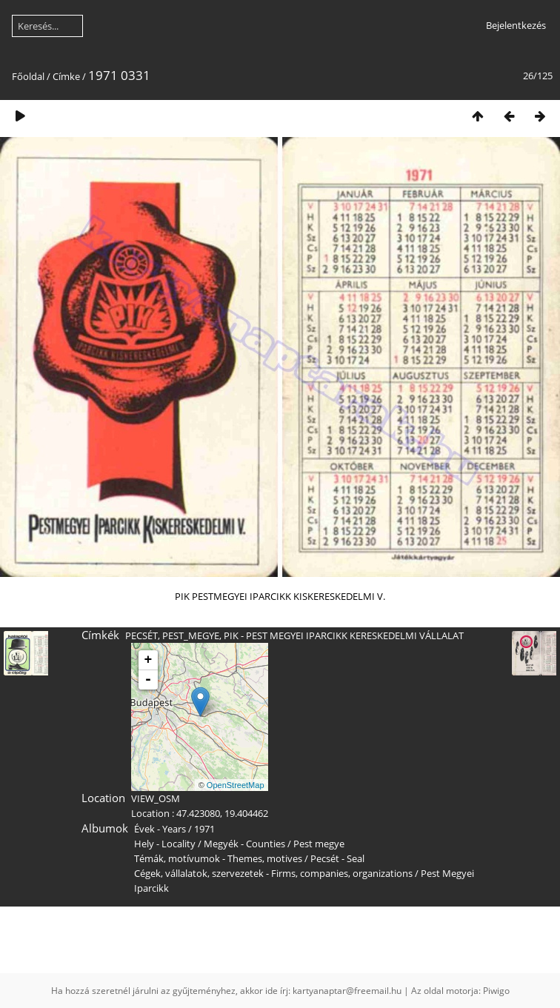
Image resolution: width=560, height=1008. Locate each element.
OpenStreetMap (235, 785)
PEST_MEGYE (190, 635)
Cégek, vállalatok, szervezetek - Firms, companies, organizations (273, 873)
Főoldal (28, 76)
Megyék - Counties (244, 843)
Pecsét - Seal (337, 858)
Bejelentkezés (516, 25)
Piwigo (496, 990)
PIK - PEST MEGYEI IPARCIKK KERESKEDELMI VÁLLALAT (344, 635)
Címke (66, 76)
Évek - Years (160, 828)
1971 (204, 828)
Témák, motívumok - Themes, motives (218, 858)
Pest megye (318, 843)
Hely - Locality (165, 843)
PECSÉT (141, 635)
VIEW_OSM (155, 798)
